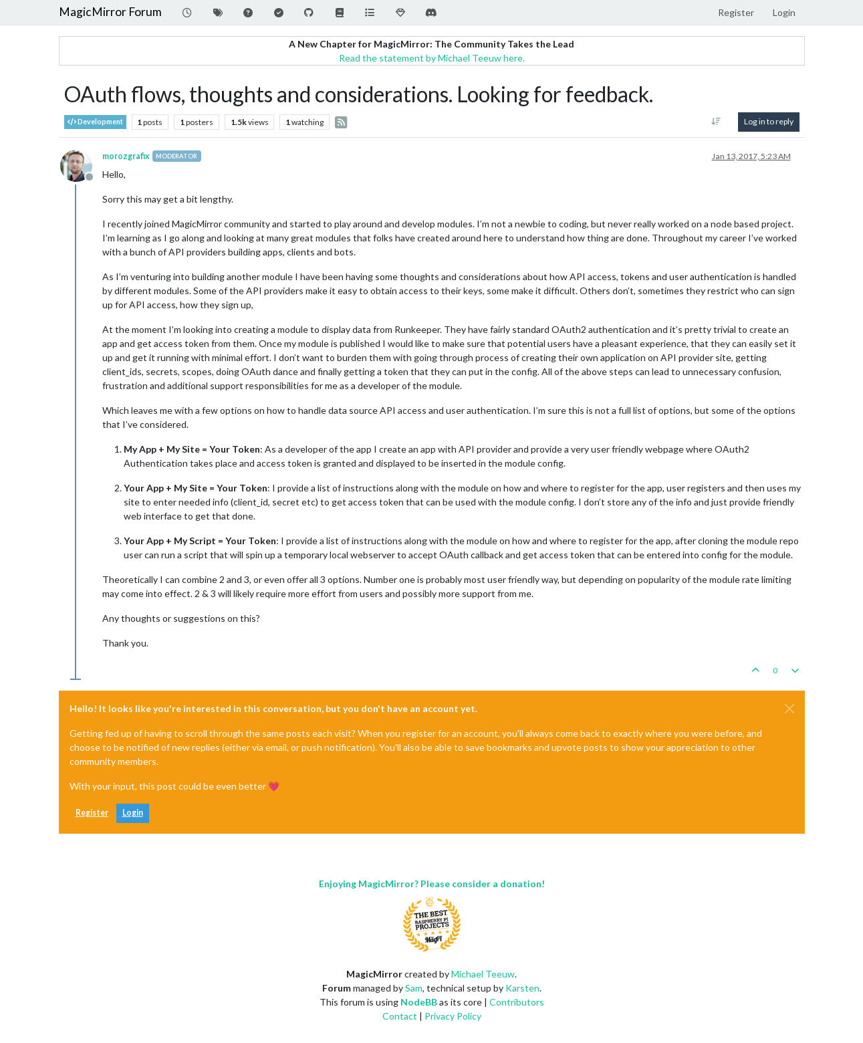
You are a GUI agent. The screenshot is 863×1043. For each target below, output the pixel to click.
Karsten (522, 988)
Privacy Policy (452, 1016)
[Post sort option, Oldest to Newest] (716, 121)
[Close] (789, 709)
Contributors (516, 1002)
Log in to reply (768, 121)
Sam (413, 988)
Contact (399, 1016)
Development (95, 122)
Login (132, 813)
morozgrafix (126, 156)
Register (92, 813)
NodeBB (418, 1002)
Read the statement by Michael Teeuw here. (432, 58)
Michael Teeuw (483, 973)
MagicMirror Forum (110, 12)
